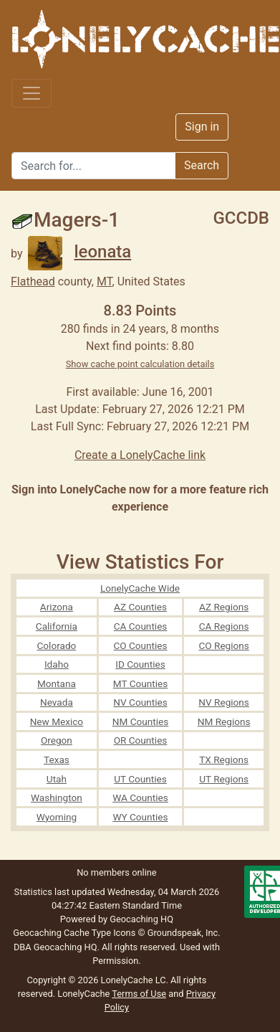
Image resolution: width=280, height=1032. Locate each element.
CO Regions (223, 645)
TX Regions (223, 759)
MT (104, 281)
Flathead (33, 281)
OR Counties (141, 740)
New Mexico (57, 721)
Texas (56, 759)
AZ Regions (223, 606)
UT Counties (140, 779)
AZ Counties (140, 606)
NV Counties (140, 702)
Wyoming (57, 817)
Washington (56, 797)
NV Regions (223, 702)
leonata (79, 252)
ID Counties (140, 664)
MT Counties (140, 683)
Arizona (56, 606)
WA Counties (140, 797)
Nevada (56, 702)
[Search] (93, 165)
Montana (56, 683)
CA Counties (141, 626)
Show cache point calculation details (140, 364)
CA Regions (224, 626)
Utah (57, 779)
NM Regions (224, 721)
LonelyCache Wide (140, 588)
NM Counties (140, 721)
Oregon (56, 740)
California (56, 626)
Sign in (202, 126)
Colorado (56, 645)
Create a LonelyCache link (140, 455)
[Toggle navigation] (31, 93)
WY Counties (140, 817)
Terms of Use (139, 993)
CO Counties (140, 645)
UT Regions (223, 779)
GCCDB (241, 218)
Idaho (56, 664)
